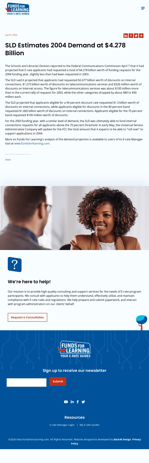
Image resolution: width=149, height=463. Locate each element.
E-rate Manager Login (62, 431)
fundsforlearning (32, 143)
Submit (58, 388)
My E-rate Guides (90, 431)
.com (46, 143)
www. (17, 143)
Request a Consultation (27, 323)
